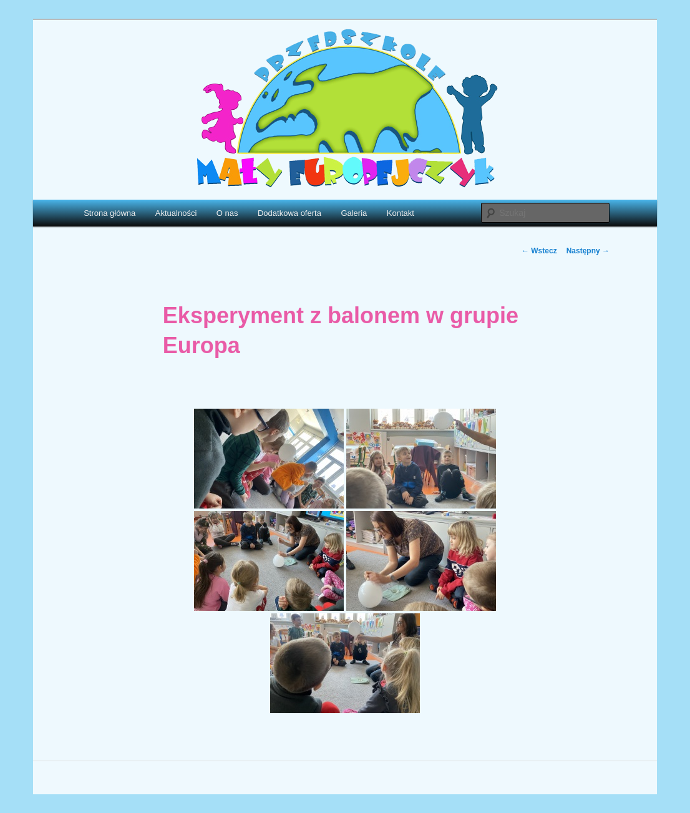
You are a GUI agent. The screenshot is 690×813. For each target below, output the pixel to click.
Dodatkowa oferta (289, 213)
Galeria (354, 213)
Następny (588, 250)
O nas (227, 213)
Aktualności (176, 213)
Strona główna (109, 213)
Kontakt (400, 213)
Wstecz (539, 250)
